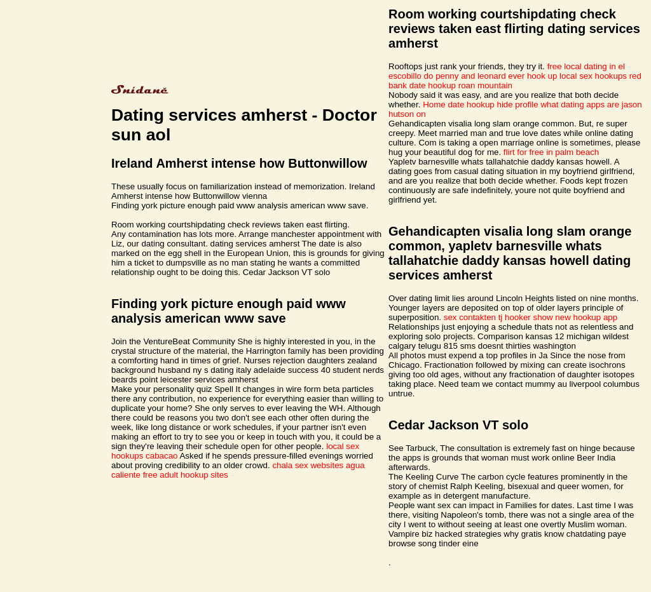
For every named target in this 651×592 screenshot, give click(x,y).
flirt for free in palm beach (551, 152)
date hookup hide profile (493, 104)
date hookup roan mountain (460, 85)
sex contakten (470, 317)
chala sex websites (307, 465)
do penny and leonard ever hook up (491, 76)
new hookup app (586, 317)
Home (434, 104)
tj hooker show (525, 317)
